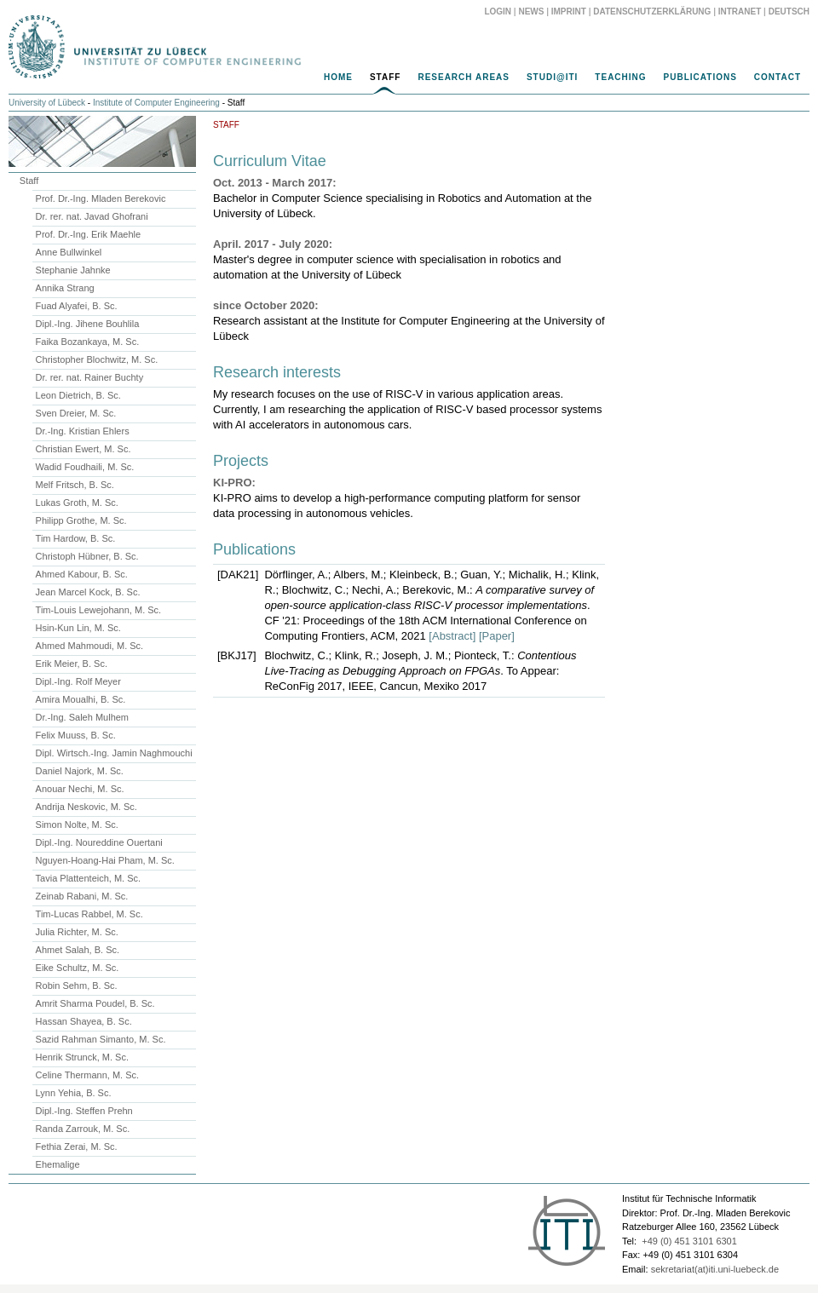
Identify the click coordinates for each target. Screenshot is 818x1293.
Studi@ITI (552, 77)
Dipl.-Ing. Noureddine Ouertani (99, 842)
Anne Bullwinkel (69, 252)
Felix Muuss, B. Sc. (76, 735)
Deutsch (789, 11)
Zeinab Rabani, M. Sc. (82, 896)
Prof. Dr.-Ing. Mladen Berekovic (101, 198)
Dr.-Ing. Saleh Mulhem (82, 717)
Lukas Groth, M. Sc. (77, 502)
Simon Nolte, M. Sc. (77, 824)
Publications (700, 77)
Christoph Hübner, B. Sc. (87, 556)
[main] (409, 411)
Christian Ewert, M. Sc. (83, 449)
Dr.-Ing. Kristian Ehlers (83, 431)
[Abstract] (452, 635)
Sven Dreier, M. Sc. (76, 413)
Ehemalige (58, 1164)
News (531, 11)
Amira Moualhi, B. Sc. (81, 699)
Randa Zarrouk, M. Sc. (83, 1128)
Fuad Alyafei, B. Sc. (77, 306)
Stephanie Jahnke (73, 270)
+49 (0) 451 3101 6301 (689, 1241)
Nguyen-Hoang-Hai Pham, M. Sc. (105, 860)
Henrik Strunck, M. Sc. (82, 1057)
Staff (385, 77)
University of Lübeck (47, 102)
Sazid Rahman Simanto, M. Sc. (101, 1039)
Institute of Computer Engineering (156, 102)
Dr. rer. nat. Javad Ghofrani (92, 216)
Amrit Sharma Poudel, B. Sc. (95, 1003)
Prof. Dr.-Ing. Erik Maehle (88, 234)
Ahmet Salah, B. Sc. (77, 950)
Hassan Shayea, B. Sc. (84, 1021)
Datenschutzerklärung (652, 11)
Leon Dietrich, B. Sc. (78, 395)
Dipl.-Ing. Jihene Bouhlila (88, 324)
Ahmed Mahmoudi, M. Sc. (90, 646)
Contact (777, 77)
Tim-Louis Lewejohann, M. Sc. (99, 610)
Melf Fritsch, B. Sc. (75, 485)
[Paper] (497, 635)
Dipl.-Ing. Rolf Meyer (78, 681)
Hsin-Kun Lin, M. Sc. (78, 628)
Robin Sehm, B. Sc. (77, 985)
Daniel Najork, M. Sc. (80, 771)
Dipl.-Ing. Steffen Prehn (84, 1111)
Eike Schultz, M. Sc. (77, 968)
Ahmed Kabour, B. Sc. (82, 574)
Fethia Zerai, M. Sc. (77, 1146)
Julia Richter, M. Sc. (77, 932)
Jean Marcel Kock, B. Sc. (88, 592)
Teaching (620, 77)
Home (338, 77)
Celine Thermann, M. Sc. (87, 1075)
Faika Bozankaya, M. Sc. (88, 341)
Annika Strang (65, 288)
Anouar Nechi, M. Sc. (80, 789)
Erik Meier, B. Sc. (71, 663)
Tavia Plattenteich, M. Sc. (88, 878)
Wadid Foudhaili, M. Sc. (85, 467)
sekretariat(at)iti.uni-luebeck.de (715, 1269)
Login (497, 11)
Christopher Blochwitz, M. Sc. (97, 359)
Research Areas (464, 77)
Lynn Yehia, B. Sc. (74, 1093)
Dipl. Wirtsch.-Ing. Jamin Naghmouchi (114, 753)
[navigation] (409, 82)
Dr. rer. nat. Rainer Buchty (90, 377)
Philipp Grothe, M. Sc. (81, 520)
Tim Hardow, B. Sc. (76, 538)
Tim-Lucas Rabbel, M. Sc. (89, 914)
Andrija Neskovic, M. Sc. (86, 807)
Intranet (740, 11)
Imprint (568, 11)
